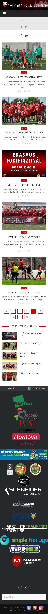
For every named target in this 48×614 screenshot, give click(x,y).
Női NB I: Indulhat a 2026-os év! (29, 373)
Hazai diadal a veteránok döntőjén (30, 343)
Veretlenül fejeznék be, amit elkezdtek (24, 292)
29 (27, 317)
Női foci (24, 73)
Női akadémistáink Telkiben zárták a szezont (24, 77)
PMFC (14, 608)
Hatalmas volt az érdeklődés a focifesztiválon (24, 132)
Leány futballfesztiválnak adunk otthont (24, 184)
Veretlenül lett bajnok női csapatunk (24, 237)
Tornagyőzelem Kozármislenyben (30, 363)
